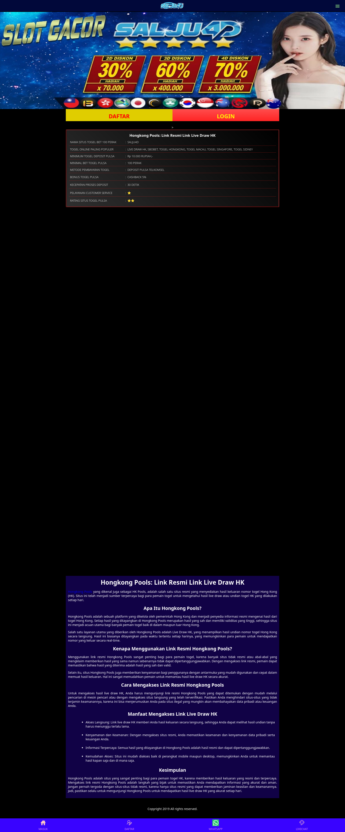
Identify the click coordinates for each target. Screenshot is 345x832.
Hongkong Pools (80, 591)
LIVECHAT (302, 825)
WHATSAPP (215, 825)
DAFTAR (119, 116)
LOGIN (226, 116)
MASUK (43, 825)
